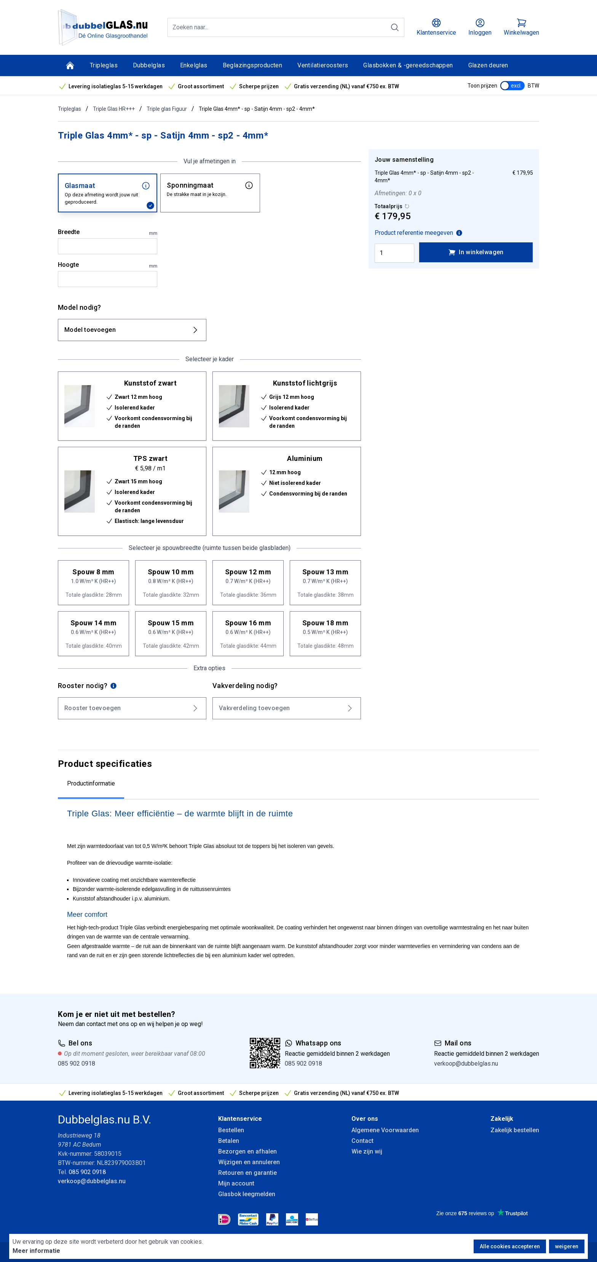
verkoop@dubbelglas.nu (466, 1063)
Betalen (228, 1140)
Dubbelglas (149, 65)
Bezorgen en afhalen (247, 1151)
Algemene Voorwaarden (385, 1130)
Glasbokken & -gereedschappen (408, 65)
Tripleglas (104, 65)
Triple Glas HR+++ (114, 109)
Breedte (107, 232)
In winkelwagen (476, 252)
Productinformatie (91, 783)
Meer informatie (36, 1250)
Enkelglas (194, 65)
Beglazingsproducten (253, 65)
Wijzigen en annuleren (249, 1162)
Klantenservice (240, 1118)
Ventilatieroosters (322, 65)
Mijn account (236, 1183)
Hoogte (107, 265)
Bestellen (231, 1130)
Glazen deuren (488, 65)
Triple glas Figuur (167, 109)
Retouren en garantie (247, 1172)
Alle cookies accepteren (510, 1246)
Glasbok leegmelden (246, 1194)
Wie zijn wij (366, 1151)
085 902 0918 (76, 1063)
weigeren (566, 1246)
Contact (362, 1140)
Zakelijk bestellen (514, 1130)
